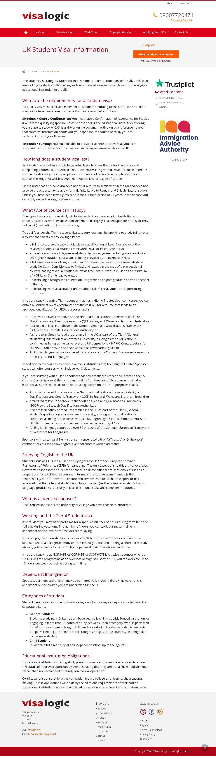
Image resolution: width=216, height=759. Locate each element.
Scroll (205, 748)
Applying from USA (154, 32)
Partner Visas (64, 32)
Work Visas (90, 32)
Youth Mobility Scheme (171, 98)
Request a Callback (181, 20)
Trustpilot (147, 45)
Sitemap (100, 735)
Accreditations (104, 713)
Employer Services (120, 32)
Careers (100, 740)
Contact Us (181, 32)
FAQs (190, 3)
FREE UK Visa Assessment (156, 54)
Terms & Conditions (151, 729)
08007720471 (176, 15)
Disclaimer (146, 739)
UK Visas (39, 32)
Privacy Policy (147, 734)
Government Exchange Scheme (171, 104)
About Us (172, 3)
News (182, 3)
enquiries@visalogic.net (42, 734)
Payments (145, 725)
